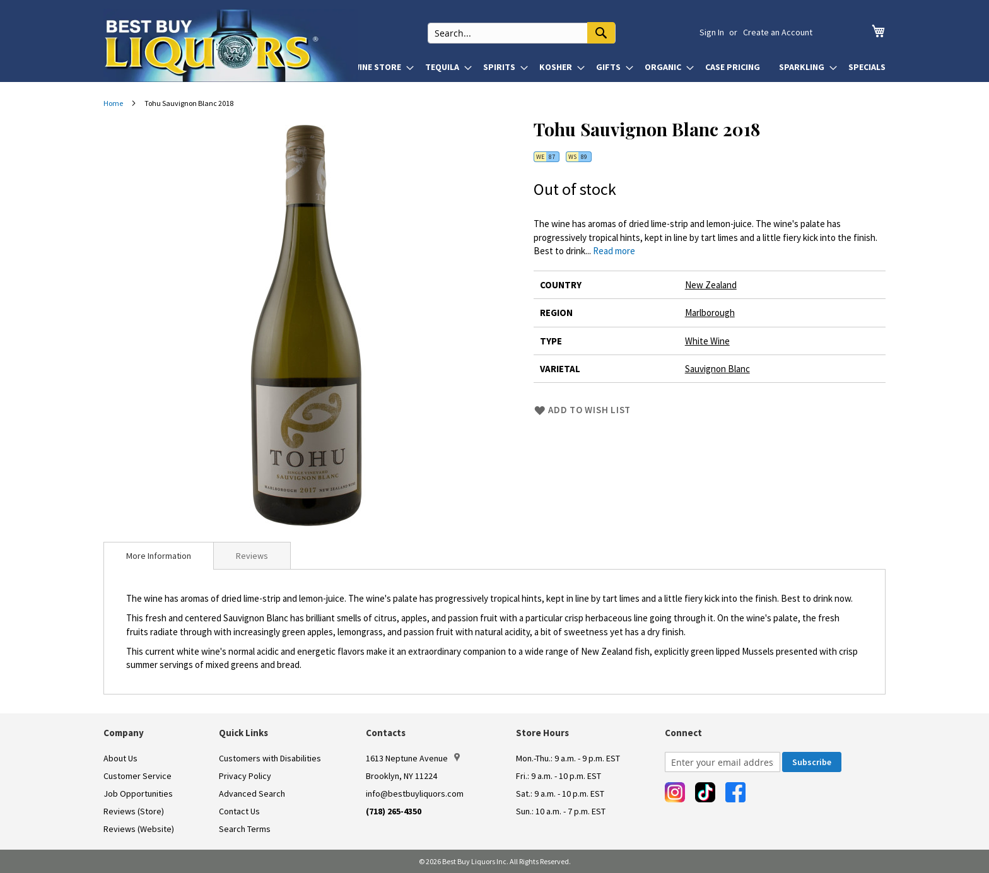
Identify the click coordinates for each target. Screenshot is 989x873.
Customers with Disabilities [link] (270, 758)
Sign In (711, 32)
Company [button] (123, 733)
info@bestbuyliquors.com (415, 793)
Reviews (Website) (138, 829)
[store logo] (230, 45)
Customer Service (137, 776)
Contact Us (239, 811)
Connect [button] (683, 733)
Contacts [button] (386, 733)
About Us (120, 758)
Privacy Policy (245, 776)
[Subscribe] (811, 762)
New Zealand (711, 285)
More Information (158, 555)
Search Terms (245, 829)
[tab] (158, 556)
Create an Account (777, 32)
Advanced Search (252, 793)
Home (113, 103)
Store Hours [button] (542, 733)
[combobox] (536, 32)
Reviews (252, 555)
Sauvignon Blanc (717, 369)
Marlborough (710, 313)
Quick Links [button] (243, 733)
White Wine (707, 341)
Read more (614, 251)
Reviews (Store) (133, 811)
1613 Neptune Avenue (413, 758)
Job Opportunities (138, 793)
